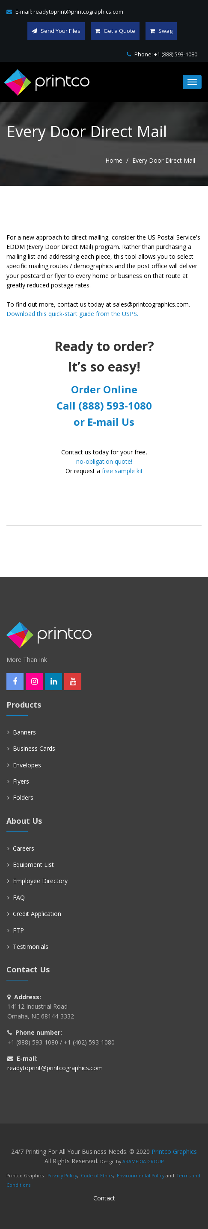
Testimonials (30, 946)
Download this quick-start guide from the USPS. (72, 314)
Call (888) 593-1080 (104, 405)
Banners (24, 732)
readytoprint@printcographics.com (78, 11)
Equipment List (33, 864)
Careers (23, 848)
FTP (18, 930)
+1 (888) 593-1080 (175, 54)
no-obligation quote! (104, 461)
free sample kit (122, 471)
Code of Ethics (97, 1176)
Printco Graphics (174, 1151)
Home (113, 160)
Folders (23, 797)
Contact (104, 1198)
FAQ (19, 897)
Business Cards (34, 748)
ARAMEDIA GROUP (142, 1162)
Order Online (104, 389)
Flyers (21, 781)
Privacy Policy (62, 1176)
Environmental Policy (140, 1176)
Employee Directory (40, 881)
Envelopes (27, 765)
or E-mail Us (104, 422)
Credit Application (37, 914)
